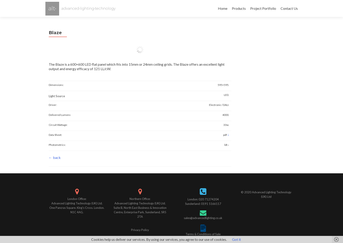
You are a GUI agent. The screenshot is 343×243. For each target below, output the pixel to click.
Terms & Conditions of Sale (203, 234)
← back (55, 157)
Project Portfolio (263, 8)
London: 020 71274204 (203, 199)
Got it (236, 239)
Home (222, 8)
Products (239, 8)
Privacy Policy (140, 230)
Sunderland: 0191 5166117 (203, 203)
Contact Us (289, 8)
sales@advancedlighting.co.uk (203, 218)
